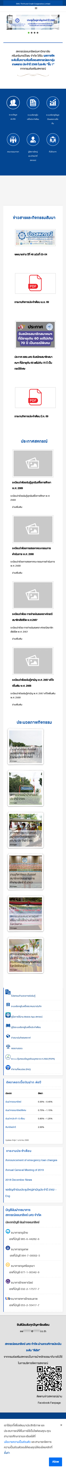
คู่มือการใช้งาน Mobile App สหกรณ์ (23, 1017)
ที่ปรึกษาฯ (52, 143)
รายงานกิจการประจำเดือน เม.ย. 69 (31, 302)
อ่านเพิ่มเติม (17, 507)
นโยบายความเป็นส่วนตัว (17, 1457)
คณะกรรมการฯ (13, 143)
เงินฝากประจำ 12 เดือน (15, 1118)
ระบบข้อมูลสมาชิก (13, 108)
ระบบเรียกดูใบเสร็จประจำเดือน (33, 108)
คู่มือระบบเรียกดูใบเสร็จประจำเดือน (23, 1027)
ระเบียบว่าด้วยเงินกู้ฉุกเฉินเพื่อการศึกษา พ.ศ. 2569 (31, 485)
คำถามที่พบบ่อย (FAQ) (18, 1069)
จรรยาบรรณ (13, 1048)
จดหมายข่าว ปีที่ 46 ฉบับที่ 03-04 (30, 254)
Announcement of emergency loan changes (31, 1160)
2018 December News (18, 1179)
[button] (33, 22)
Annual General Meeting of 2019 (24, 1170)
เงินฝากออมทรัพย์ (13, 1102)
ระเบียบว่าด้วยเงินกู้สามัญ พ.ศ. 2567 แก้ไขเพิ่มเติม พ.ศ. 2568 (33, 683)
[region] (33, 24)
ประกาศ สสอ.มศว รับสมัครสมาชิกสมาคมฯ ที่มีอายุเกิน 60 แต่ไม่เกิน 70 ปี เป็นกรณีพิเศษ (33, 363)
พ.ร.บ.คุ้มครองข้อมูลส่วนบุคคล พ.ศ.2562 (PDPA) (30, 1059)
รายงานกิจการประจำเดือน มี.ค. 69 (31, 416)
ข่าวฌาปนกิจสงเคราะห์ (21, 1038)
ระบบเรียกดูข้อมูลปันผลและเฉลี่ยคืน (52, 110)
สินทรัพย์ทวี (10, 1127)
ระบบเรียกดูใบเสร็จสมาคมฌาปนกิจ (23, 1006)
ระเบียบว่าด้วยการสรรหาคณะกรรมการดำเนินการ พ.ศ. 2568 (31, 551)
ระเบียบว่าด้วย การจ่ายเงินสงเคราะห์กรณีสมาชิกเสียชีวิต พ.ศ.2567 (32, 617)
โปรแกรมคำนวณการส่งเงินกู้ (20, 996)
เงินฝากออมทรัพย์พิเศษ (15, 1110)
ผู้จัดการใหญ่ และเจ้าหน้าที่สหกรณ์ (33, 147)
